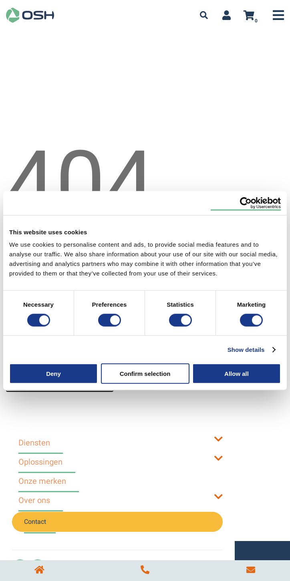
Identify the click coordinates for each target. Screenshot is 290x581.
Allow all (236, 373)
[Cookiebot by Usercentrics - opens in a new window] (246, 203)
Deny (53, 373)
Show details (246, 349)
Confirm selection (145, 373)
